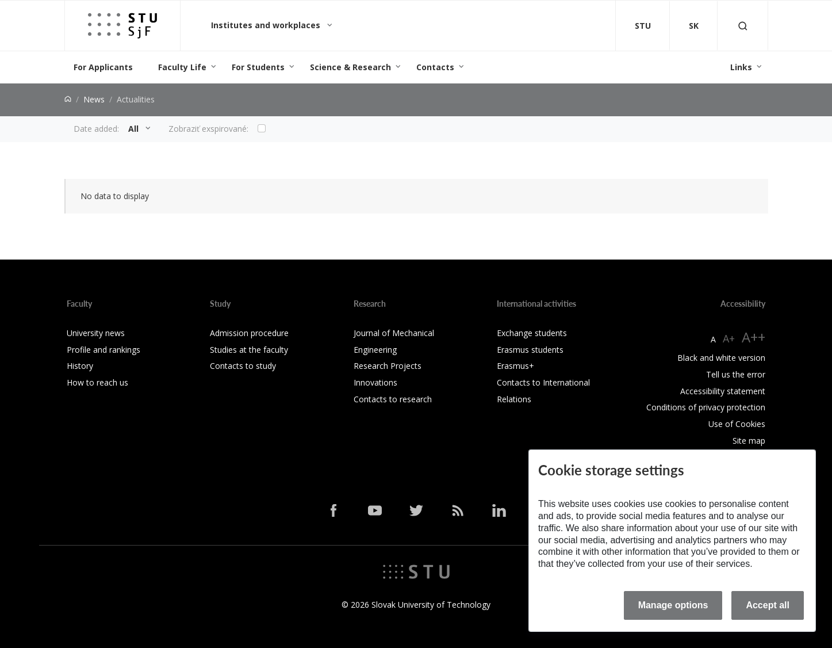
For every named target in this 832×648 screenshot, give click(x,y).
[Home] (67, 99)
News (94, 99)
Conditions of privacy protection (705, 407)
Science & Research (350, 67)
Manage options (673, 605)
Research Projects (387, 365)
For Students (258, 67)
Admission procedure (249, 332)
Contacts (435, 67)
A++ (753, 336)
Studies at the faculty (249, 349)
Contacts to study (243, 365)
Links (741, 67)
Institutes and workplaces (267, 25)
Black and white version (721, 357)
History (80, 365)
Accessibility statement (722, 391)
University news (96, 332)
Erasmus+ (515, 365)
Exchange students (532, 332)
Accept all (767, 605)
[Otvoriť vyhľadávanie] (743, 26)
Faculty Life (182, 67)
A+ (729, 338)
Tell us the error (735, 374)
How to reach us (97, 382)
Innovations (375, 382)
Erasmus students (530, 349)
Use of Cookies (736, 423)
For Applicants (103, 67)
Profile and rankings (103, 349)
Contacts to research (393, 399)
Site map (749, 440)
